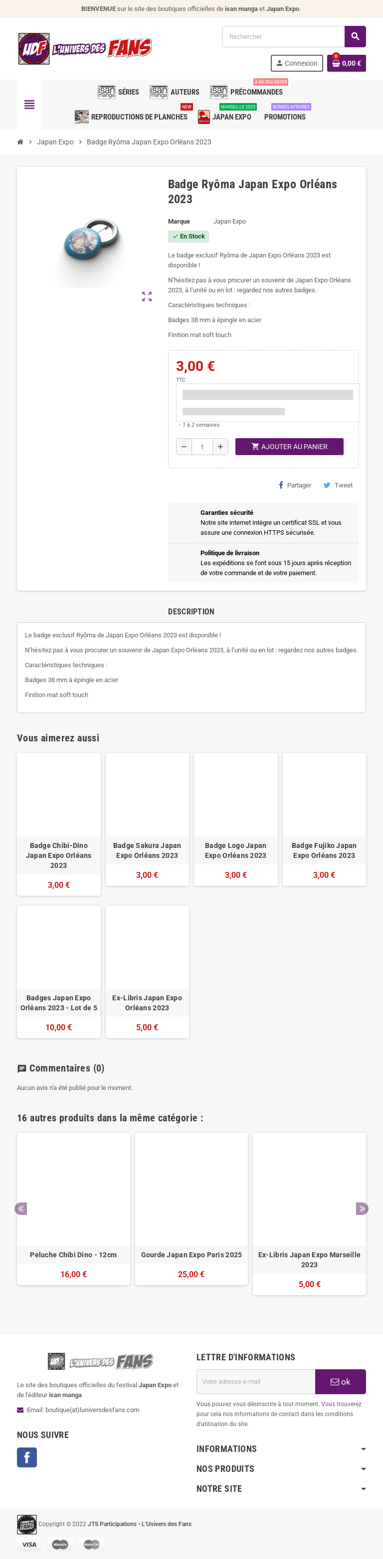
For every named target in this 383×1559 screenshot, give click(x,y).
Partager (295, 485)
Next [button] (362, 1208)
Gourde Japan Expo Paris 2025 (191, 1255)
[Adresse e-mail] (255, 1381)
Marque (179, 221)
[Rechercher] (294, 36)
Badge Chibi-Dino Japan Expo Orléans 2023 (59, 855)
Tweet (338, 485)
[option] (73, 1219)
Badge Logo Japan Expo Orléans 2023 (236, 850)
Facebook (27, 1457)
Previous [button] (20, 1208)
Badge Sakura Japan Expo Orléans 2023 (147, 850)
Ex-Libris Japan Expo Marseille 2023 (309, 1260)
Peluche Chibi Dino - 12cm (73, 1255)
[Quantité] (202, 447)
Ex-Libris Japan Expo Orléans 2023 (147, 1003)
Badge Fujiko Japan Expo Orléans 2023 (324, 850)
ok (341, 1382)
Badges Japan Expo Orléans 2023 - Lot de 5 (58, 1003)
